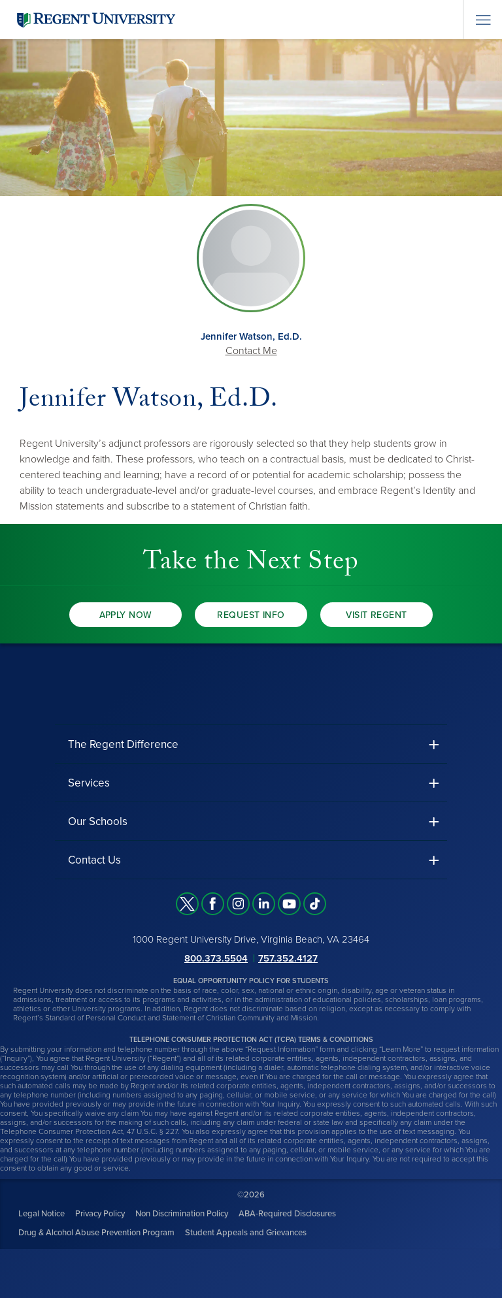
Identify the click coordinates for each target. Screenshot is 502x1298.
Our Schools (97, 821)
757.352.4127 (288, 958)
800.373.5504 (216, 958)
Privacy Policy (100, 1214)
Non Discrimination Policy (181, 1214)
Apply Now (125, 615)
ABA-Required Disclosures (287, 1214)
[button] (251, 744)
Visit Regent (376, 615)
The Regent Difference (123, 744)
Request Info (250, 615)
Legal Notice (41, 1214)
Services (89, 782)
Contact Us (94, 860)
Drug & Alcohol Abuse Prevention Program (96, 1232)
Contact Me (251, 350)
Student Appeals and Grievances (246, 1232)
